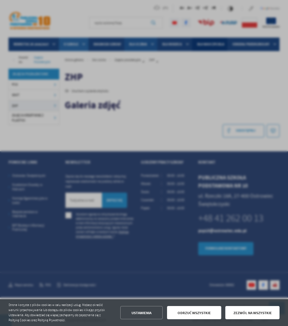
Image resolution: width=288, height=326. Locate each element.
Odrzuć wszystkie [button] (194, 313)
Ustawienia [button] (141, 313)
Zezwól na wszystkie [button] (252, 313)
